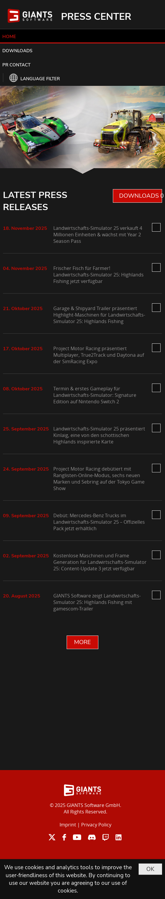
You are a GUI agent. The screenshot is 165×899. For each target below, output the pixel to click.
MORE (82, 642)
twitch (105, 837)
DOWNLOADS (17, 51)
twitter (52, 837)
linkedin (118, 837)
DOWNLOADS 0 (140, 196)
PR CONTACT (16, 65)
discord (92, 837)
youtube (77, 837)
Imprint (68, 824)
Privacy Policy (96, 824)
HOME (9, 37)
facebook (64, 837)
